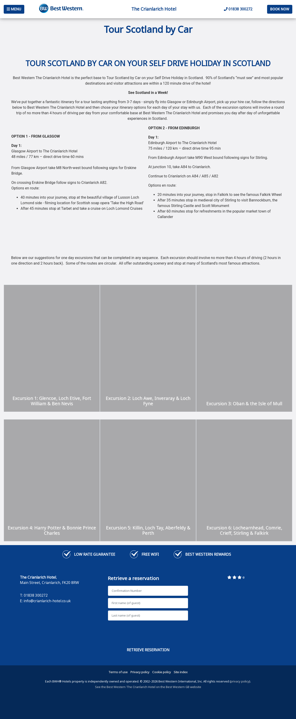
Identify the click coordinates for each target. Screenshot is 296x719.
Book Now (279, 9)
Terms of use (118, 672)
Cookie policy (161, 672)
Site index (181, 672)
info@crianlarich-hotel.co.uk (47, 600)
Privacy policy (139, 672)
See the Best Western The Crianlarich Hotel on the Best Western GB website (148, 687)
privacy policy (240, 681)
